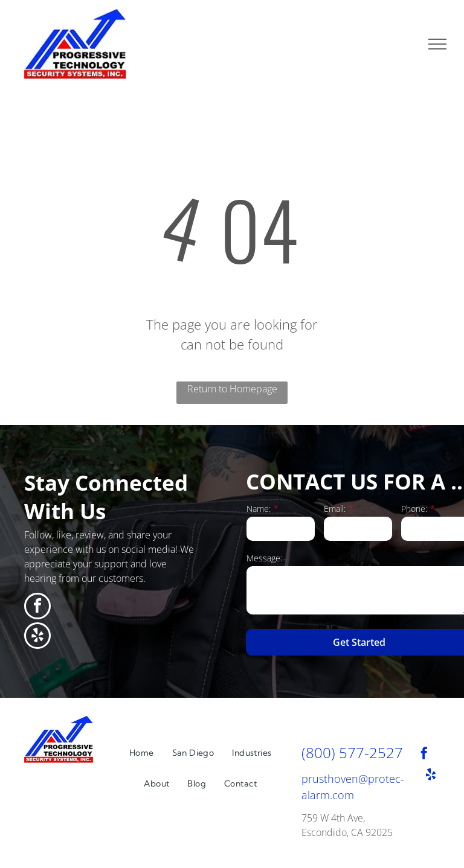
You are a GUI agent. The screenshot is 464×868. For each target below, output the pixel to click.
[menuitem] (141, 753)
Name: (258, 508)
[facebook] (37, 607)
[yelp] (37, 637)
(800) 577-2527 (352, 752)
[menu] (437, 44)
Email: (335, 508)
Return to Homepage (232, 388)
